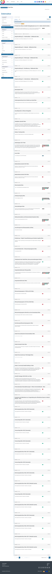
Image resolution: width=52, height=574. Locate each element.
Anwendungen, (8, 4)
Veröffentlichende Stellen (15, 4)
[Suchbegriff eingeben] (31, 17)
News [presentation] (19, 19)
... (23, 557)
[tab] (16, 19)
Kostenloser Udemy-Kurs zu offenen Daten (45, 4)
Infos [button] (17, 1)
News (21, 1)
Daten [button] (7, 1)
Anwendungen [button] (13, 1)
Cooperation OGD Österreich (6, 571)
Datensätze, (3, 4)
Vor (26, 557)
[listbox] (50, 2)
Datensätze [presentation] (16, 19)
